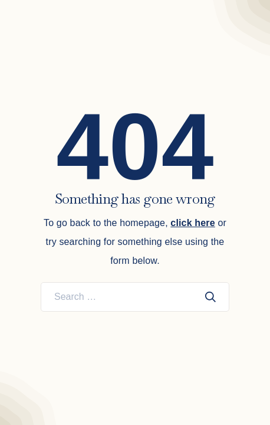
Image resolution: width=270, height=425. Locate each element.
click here (192, 223)
